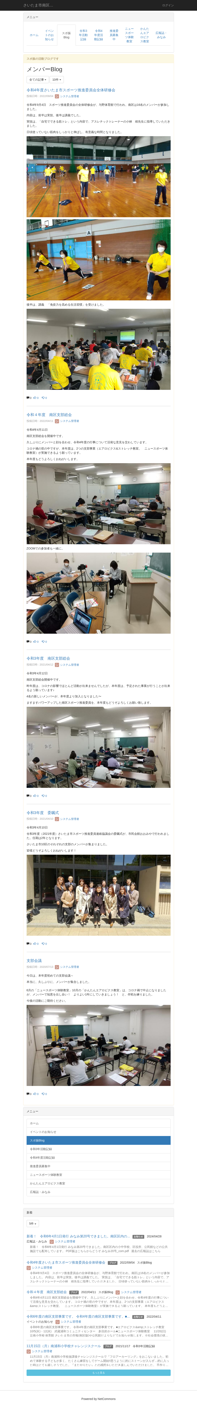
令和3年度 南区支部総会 (48, 658)
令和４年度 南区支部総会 (49, 415)
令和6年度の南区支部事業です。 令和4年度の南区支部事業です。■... (78, 1316)
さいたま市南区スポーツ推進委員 (41, 5)
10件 (56, 79)
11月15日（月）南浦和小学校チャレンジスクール (64, 1346)
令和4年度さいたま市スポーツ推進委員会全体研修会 (71, 90)
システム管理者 (67, 96)
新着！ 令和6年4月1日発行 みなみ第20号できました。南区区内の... (78, 1236)
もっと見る (98, 1372)
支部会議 (34, 961)
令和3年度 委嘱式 (43, 813)
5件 (32, 1223)
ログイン (168, 5)
